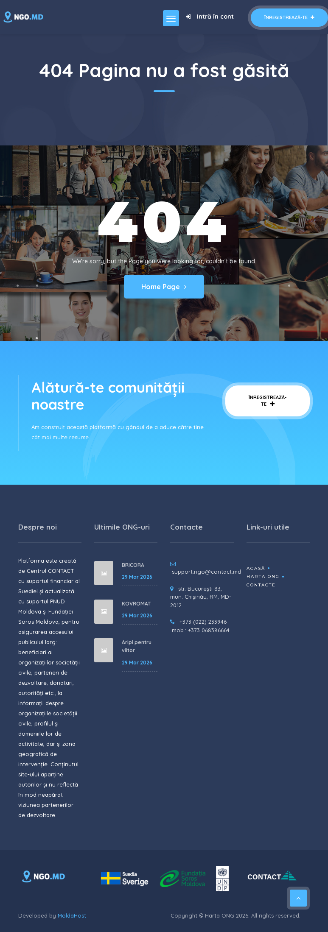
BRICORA (133, 565)
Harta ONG (263, 576)
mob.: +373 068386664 (201, 630)
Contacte (261, 585)
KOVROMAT (136, 603)
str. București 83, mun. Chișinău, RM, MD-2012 (200, 596)
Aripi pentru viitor (136, 646)
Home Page (164, 286)
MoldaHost (72, 915)
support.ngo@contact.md (206, 571)
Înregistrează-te (289, 17)
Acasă (256, 568)
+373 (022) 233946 (203, 621)
